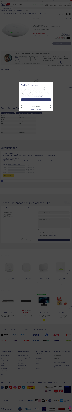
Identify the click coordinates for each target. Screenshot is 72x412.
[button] (70, 407)
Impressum (33, 109)
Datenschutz (39, 109)
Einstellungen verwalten (36, 103)
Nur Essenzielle (36, 106)
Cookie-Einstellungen (29, 85)
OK (36, 99)
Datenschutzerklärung (38, 96)
